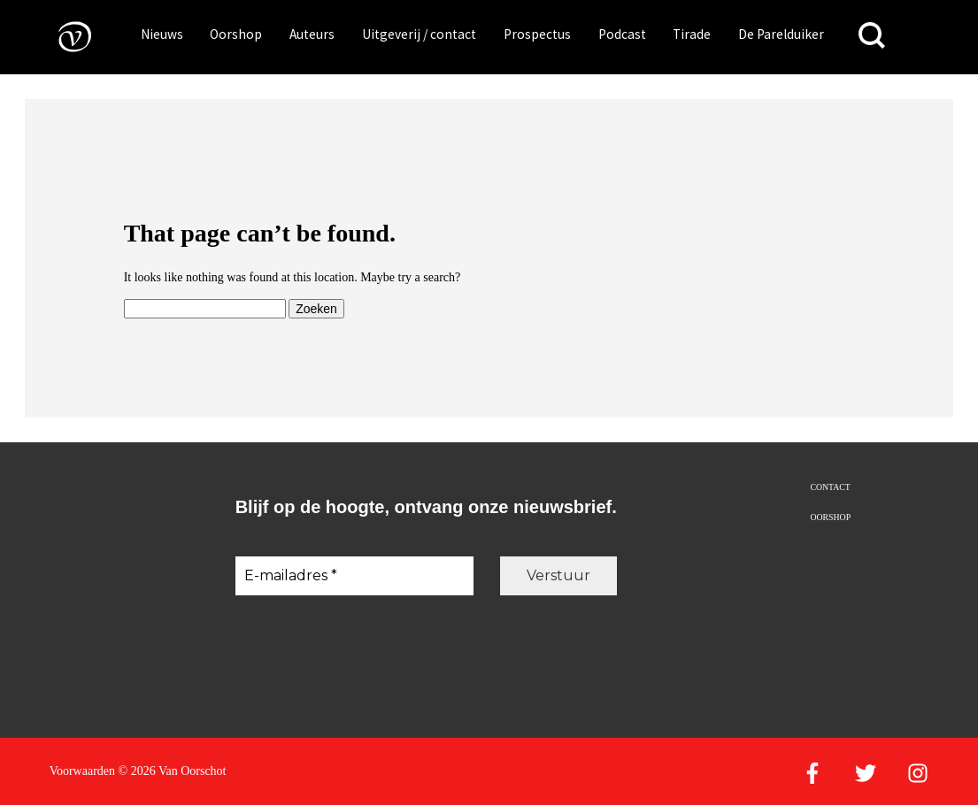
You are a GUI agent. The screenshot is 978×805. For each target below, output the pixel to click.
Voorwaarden (82, 771)
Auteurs (312, 34)
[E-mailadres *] (354, 575)
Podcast (622, 34)
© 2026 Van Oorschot (173, 771)
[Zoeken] (871, 36)
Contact (830, 487)
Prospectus (537, 34)
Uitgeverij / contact (419, 34)
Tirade (692, 34)
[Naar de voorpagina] (62, 35)
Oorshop (236, 34)
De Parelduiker (781, 34)
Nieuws (162, 34)
